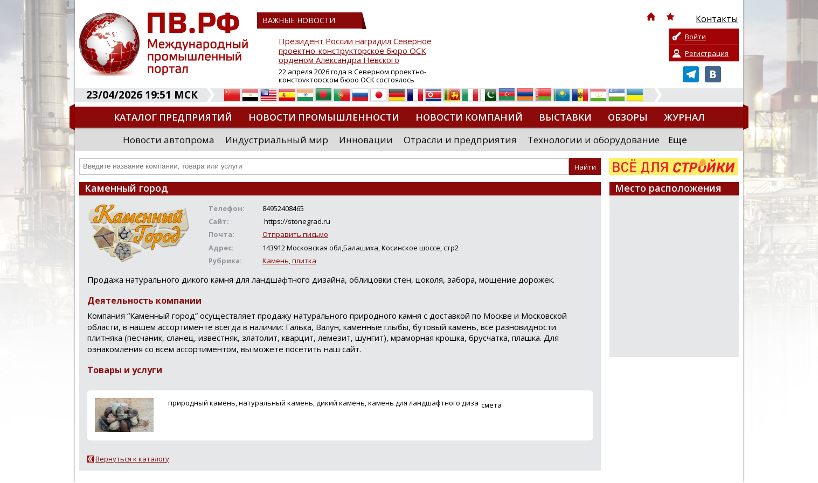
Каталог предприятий (173, 117)
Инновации (366, 140)
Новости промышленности (323, 117)
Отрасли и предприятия (460, 140)
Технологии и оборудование (594, 140)
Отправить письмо (295, 234)
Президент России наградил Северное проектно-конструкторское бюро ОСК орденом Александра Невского (355, 51)
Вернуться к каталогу (132, 459)
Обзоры (628, 117)
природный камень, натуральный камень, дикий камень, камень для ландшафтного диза (323, 403)
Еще (677, 140)
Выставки (565, 117)
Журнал (684, 117)
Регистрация (707, 53)
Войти (695, 36)
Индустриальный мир (276, 140)
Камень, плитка (289, 260)
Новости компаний (469, 117)
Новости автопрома (168, 140)
